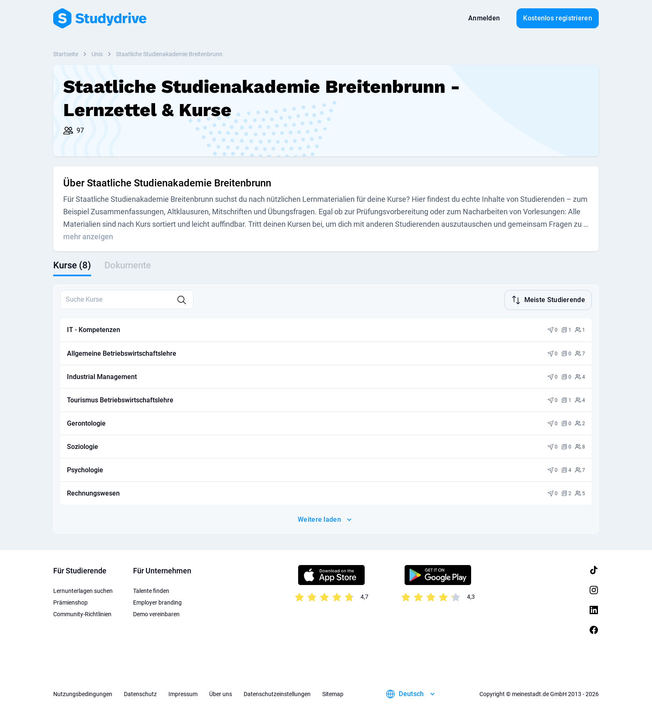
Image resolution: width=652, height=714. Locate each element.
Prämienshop (70, 601)
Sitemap (332, 693)
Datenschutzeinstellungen (277, 693)
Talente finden (151, 590)
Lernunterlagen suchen (83, 590)
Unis (97, 54)
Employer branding (157, 601)
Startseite (65, 54)
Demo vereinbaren (156, 613)
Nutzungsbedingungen (82, 693)
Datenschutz (140, 693)
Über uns (220, 693)
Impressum (183, 693)
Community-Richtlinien (82, 613)
